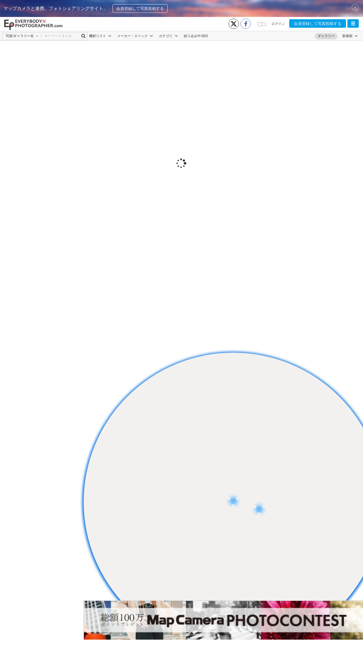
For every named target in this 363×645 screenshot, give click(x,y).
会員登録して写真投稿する (140, 8)
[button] (353, 23)
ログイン (278, 24)
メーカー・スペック (135, 35)
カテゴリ (168, 35)
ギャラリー (326, 36)
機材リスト (100, 35)
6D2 (205, 36)
